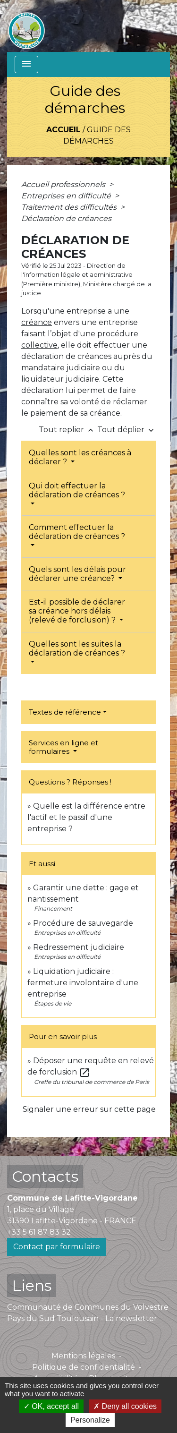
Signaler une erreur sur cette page (89, 1109)
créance (36, 322)
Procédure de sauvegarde (83, 923)
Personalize (90, 1420)
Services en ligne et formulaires (63, 747)
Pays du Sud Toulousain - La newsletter (82, 1318)
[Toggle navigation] (26, 64)
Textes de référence (65, 712)
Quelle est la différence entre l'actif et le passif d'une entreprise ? (86, 817)
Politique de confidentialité (83, 1367)
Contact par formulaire (56, 1246)
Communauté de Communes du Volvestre (88, 1307)
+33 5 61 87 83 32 (39, 1232)
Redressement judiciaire (78, 947)
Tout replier (68, 429)
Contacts (45, 1176)
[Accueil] (26, 26)
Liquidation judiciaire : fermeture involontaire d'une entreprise (82, 982)
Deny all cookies (125, 1406)
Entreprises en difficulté (67, 195)
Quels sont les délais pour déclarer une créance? (77, 574)
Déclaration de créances (66, 218)
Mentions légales (83, 1355)
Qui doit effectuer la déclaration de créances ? (77, 490)
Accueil (63, 129)
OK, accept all (51, 1406)
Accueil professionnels (64, 184)
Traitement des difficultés (69, 207)
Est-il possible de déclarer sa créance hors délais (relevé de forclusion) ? (77, 610)
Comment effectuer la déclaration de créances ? (77, 532)
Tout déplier (126, 429)
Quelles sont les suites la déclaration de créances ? (77, 648)
